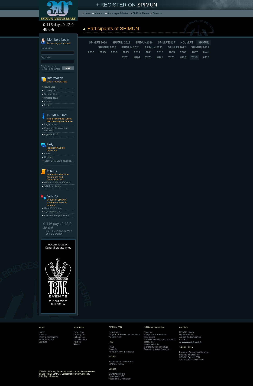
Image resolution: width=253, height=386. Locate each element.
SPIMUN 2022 (177, 47)
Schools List (50, 94)
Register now (48, 66)
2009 (171, 52)
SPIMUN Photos (141, 13)
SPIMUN (147, 5)
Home (87, 13)
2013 (125, 52)
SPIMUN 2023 (154, 47)
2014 (114, 52)
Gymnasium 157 (52, 211)
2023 (148, 57)
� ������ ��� (190, 342)
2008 (183, 52)
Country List (50, 90)
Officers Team (51, 97)
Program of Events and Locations (124, 334)
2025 (125, 57)
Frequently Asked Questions (157, 349)
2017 (206, 57)
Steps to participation (118, 13)
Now (206, 52)
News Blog (49, 86)
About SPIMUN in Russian (58, 160)
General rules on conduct (156, 347)
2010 (160, 52)
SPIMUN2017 (166, 42)
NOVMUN (186, 42)
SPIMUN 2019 (121, 42)
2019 (183, 57)
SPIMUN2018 (144, 42)
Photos (47, 105)
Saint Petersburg (52, 208)
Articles (48, 101)
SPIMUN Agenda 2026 (189, 357)
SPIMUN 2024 (130, 47)
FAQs (47, 153)
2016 (91, 52)
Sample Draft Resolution (155, 334)
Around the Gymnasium (56, 215)
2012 (137, 52)
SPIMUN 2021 (200, 47)
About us (98, 13)
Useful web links (151, 344)
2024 (137, 57)
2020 (171, 57)
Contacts (157, 13)
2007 (195, 52)
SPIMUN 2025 (107, 47)
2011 (148, 52)
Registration (50, 124)
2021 (160, 57)
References (149, 337)
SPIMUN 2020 (98, 42)
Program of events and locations (194, 352)
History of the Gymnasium (57, 182)
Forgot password (51, 69)
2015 (102, 52)
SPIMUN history (52, 186)
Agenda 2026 (51, 134)
